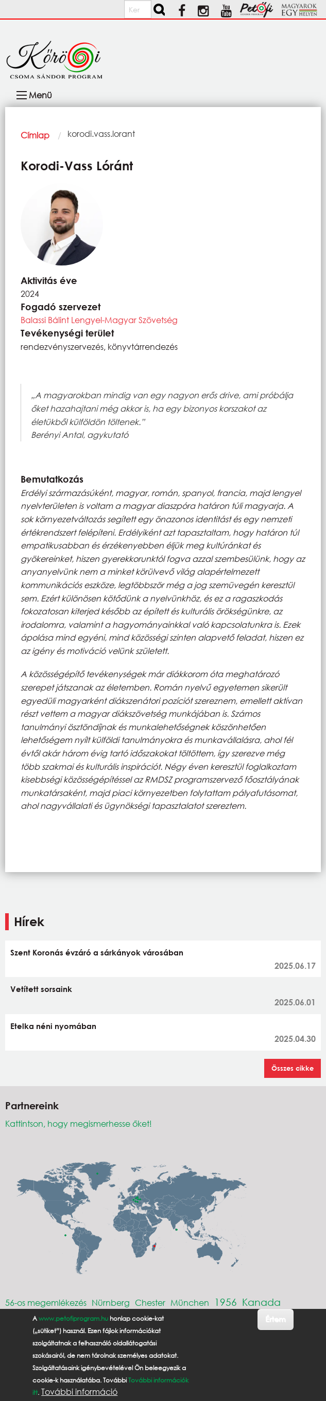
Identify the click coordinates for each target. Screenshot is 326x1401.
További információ (79, 1392)
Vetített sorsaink (41, 989)
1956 (225, 1302)
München (189, 1302)
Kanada (261, 1302)
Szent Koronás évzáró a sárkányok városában (96, 952)
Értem (275, 1319)
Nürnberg (111, 1302)
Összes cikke (292, 1068)
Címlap (35, 135)
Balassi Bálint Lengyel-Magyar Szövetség (99, 319)
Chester (150, 1302)
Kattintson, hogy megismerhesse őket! (78, 1123)
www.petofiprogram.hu (73, 1318)
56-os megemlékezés (46, 1302)
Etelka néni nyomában (53, 1026)
